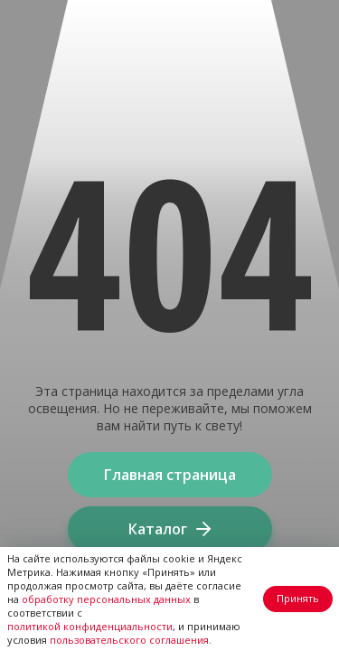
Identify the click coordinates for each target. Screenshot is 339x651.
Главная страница (170, 475)
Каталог (169, 529)
